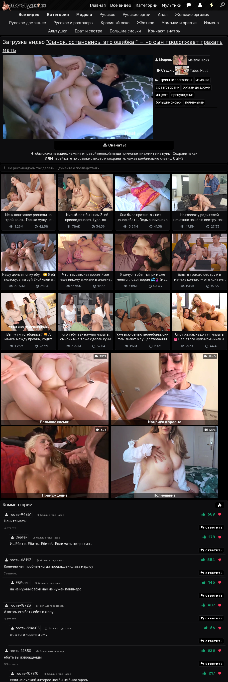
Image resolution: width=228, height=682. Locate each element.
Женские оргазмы (192, 14)
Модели (84, 14)
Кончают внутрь (164, 31)
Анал (163, 14)
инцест (162, 95)
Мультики (171, 5)
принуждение (182, 95)
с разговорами (167, 87)
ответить (211, 420)
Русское (107, 14)
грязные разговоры (176, 80)
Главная (98, 5)
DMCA (8, 658)
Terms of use (25, 658)
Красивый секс (115, 22)
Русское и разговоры (73, 22)
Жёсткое (145, 22)
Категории (146, 5)
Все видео (120, 5)
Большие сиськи (125, 31)
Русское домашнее (27, 22)
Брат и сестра (88, 31)
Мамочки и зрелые (179, 22)
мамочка (202, 80)
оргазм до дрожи (196, 87)
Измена (211, 22)
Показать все (114, 588)
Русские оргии (137, 14)
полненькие (194, 102)
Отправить (20, 638)
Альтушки (57, 31)
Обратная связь (52, 658)
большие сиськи (169, 102)
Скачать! (114, 145)
